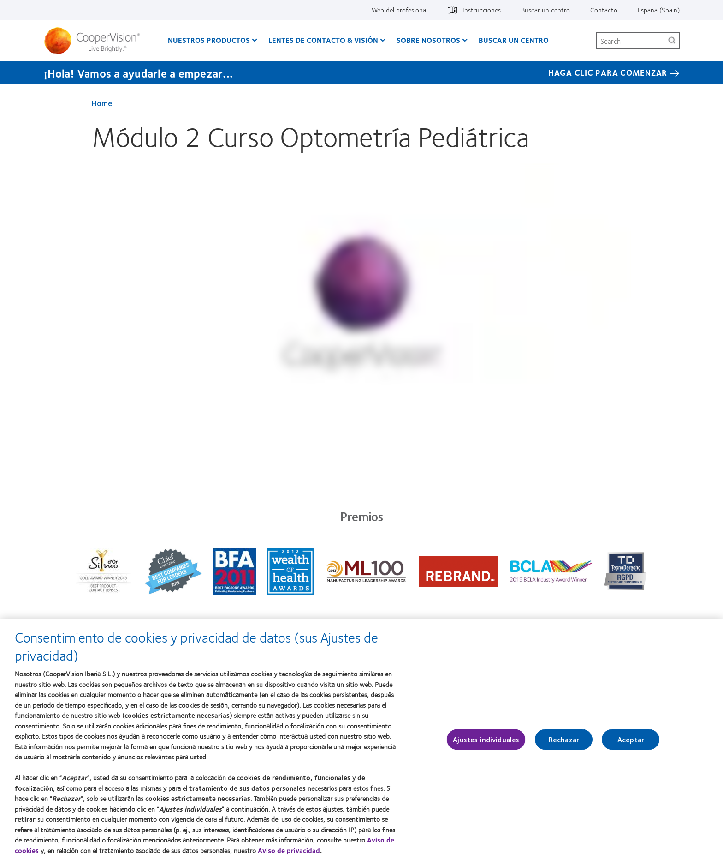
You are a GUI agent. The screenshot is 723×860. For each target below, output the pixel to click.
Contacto (603, 9)
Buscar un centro (545, 9)
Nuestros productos (209, 40)
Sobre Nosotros (428, 40)
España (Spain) (659, 9)
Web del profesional (399, 9)
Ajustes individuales (486, 741)
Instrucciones (481, 9)
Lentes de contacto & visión (323, 40)
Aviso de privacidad (289, 851)
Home (102, 103)
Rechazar (564, 741)
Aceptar (630, 741)
